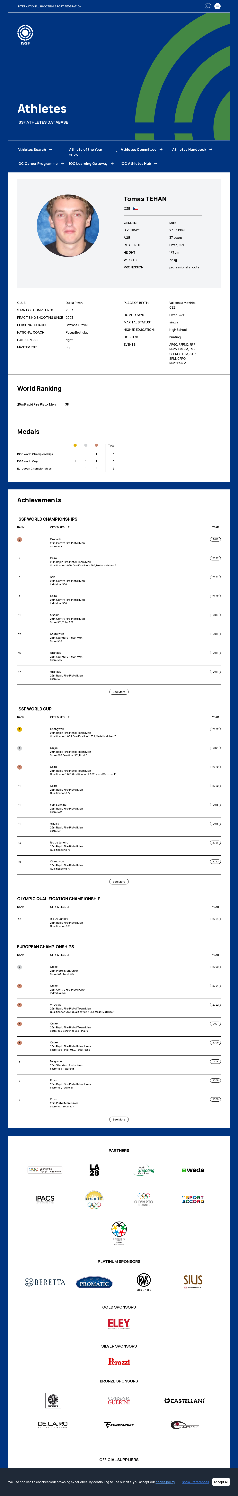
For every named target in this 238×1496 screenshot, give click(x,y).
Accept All (221, 1482)
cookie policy (165, 1482)
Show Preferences (195, 1482)
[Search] (208, 6)
